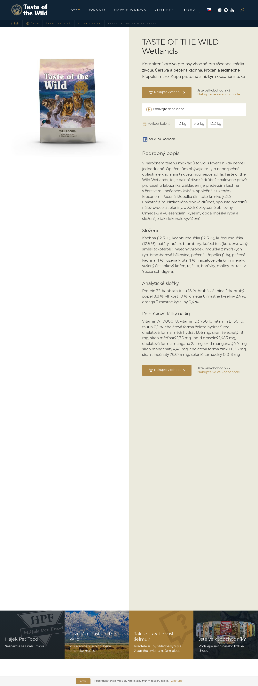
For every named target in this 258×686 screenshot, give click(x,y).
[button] (73, 10)
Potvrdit (83, 681)
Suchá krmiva (89, 23)
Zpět (14, 23)
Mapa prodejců (130, 9)
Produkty (95, 9)
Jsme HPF (164, 9)
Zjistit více (177, 681)
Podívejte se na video (165, 109)
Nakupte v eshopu (166, 92)
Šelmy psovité (58, 23)
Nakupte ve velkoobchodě (218, 94)
